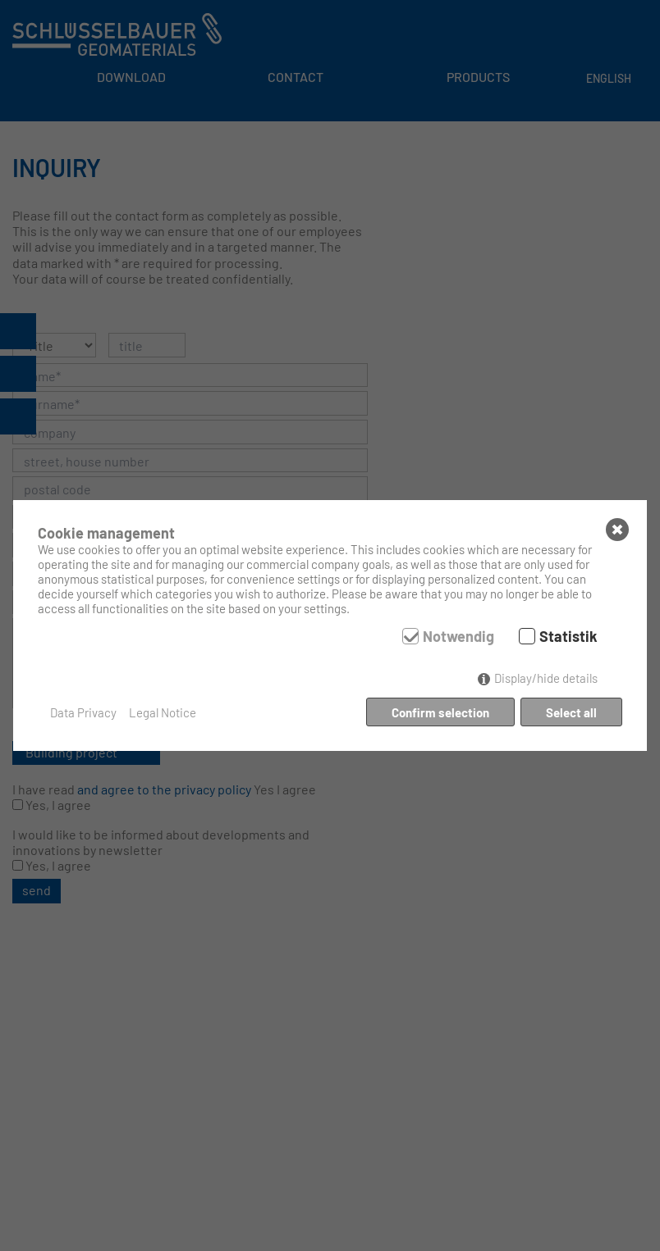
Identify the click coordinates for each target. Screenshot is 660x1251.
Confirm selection (440, 712)
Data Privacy (83, 712)
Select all (571, 712)
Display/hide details (546, 678)
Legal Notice (162, 712)
